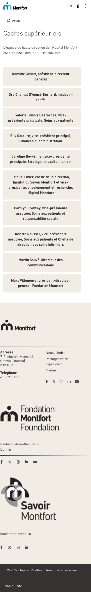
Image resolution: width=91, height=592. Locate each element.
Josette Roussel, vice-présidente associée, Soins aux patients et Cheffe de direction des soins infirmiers (40, 239)
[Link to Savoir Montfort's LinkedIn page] (28, 547)
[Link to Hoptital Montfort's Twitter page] (55, 381)
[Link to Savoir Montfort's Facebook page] (2, 547)
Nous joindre (55, 352)
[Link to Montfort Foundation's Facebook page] (2, 462)
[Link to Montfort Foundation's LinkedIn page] (28, 462)
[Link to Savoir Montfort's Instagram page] (19, 547)
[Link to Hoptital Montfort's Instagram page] (63, 381)
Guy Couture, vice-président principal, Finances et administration (40, 138)
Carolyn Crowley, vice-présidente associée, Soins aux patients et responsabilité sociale (40, 213)
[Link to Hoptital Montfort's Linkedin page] (70, 381)
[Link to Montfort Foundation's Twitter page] (11, 462)
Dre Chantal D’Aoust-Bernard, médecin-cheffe (41, 97)
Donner (6, 449)
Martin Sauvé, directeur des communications (40, 262)
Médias (51, 370)
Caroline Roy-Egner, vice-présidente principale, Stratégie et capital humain (40, 159)
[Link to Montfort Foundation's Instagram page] (19, 462)
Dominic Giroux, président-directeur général (41, 76)
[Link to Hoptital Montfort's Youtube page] (77, 381)
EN (69, 6)
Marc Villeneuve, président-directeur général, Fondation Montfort (40, 283)
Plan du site (13, 586)
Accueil (17, 20)
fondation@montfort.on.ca (19, 444)
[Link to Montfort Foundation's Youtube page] (35, 462)
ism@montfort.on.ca (15, 533)
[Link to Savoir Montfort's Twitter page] (11, 547)
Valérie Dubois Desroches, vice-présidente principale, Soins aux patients (40, 117)
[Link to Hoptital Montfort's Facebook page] (48, 381)
